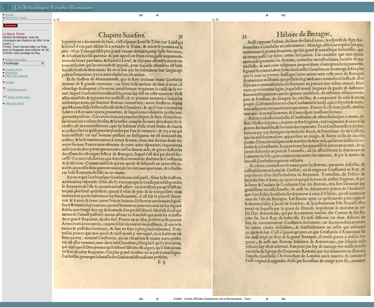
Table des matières (16, 76)
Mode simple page (19, 97)
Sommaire (11, 72)
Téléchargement (17, 89)
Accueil (9, 14)
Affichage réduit (14, 103)
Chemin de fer (13, 69)
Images (9, 82)
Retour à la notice (15, 59)
